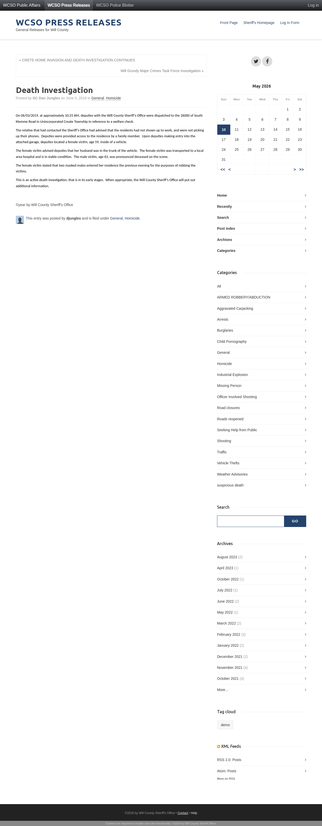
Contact (183, 813)
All (219, 286)
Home (222, 195)
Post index (226, 228)
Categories (226, 251)
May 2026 (261, 86)
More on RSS (226, 778)
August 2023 (227, 557)
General (97, 98)
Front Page (229, 23)
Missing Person (229, 386)
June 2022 (225, 601)
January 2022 (228, 645)
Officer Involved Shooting (237, 397)
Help (194, 813)
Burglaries (225, 330)
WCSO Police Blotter (115, 5)
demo (225, 725)
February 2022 (228, 634)
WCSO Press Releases (69, 5)
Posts (236, 760)
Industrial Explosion (232, 375)
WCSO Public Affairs (21, 5)
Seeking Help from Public (237, 430)
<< (222, 169)
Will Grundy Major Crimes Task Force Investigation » (162, 71)
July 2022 (224, 590)
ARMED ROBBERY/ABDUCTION (243, 297)
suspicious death (230, 485)
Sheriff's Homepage (258, 23)
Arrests (222, 319)
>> (301, 169)
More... (222, 690)
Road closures (228, 408)
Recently (224, 207)
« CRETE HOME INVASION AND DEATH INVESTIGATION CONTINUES (77, 60)
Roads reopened (230, 419)
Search (223, 217)
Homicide (113, 98)
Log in (313, 5)
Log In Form (289, 23)
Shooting (224, 441)
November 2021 (230, 668)
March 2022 (226, 623)
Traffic (222, 452)
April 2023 (225, 568)
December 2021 (230, 657)
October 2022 (228, 579)
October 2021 (228, 678)
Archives (224, 240)
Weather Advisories (232, 474)
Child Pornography (232, 342)
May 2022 (225, 612)
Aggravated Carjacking (235, 308)
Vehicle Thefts (228, 463)
